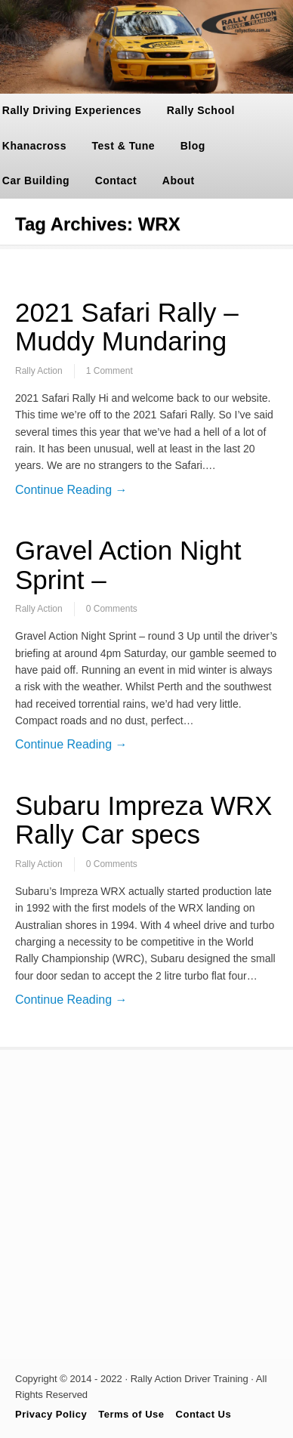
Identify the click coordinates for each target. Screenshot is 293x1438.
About (178, 180)
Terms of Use (131, 1414)
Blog (192, 146)
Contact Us (204, 1414)
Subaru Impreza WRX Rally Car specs (143, 820)
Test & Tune (124, 146)
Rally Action (39, 371)
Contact (116, 180)
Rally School (201, 110)
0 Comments (111, 608)
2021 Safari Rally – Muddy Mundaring (127, 327)
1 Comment (109, 371)
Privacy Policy (51, 1414)
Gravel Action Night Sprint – (128, 564)
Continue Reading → (71, 489)
